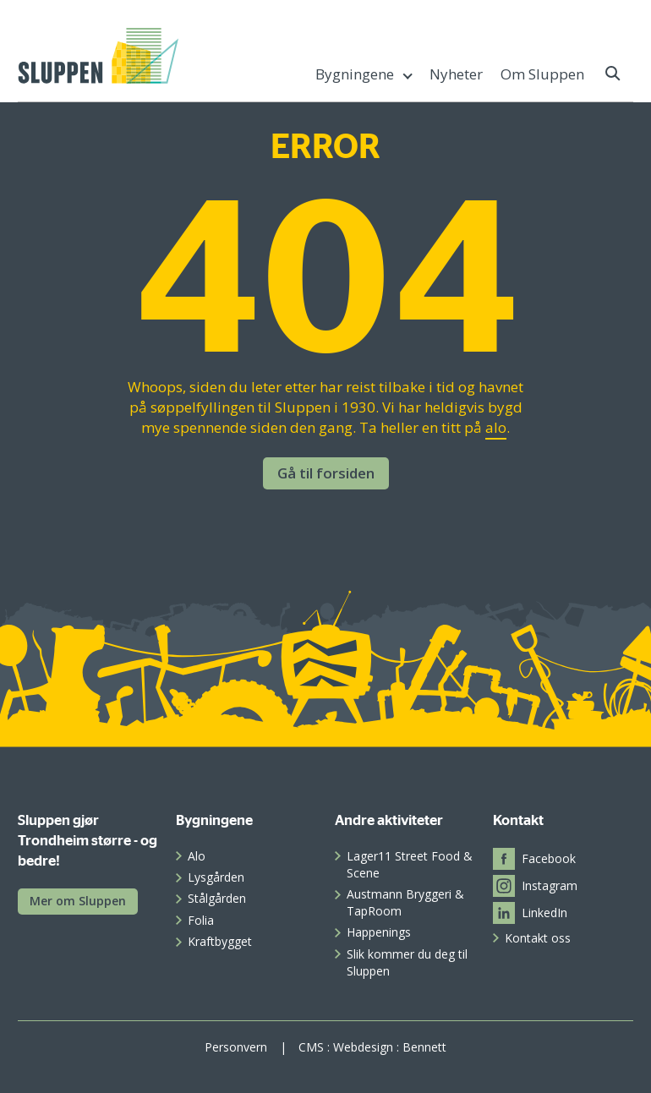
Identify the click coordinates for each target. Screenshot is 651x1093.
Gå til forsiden (326, 473)
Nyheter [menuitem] (456, 74)
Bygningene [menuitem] (354, 74)
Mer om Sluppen (78, 901)
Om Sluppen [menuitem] (542, 74)
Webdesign (363, 1047)
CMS (311, 1047)
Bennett (424, 1047)
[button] (613, 74)
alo (495, 427)
